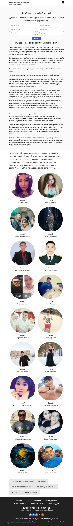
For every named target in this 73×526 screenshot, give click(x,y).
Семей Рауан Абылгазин (22, 323)
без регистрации (30, 492)
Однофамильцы (37, 504)
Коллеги (19, 501)
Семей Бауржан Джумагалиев (22, 425)
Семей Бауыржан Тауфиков (22, 222)
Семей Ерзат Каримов (50, 323)
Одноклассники (34, 501)
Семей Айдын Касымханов (50, 458)
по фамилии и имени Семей (22, 481)
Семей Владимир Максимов (22, 256)
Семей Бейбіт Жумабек (22, 458)
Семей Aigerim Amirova (50, 357)
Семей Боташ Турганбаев (50, 425)
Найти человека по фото (46, 43)
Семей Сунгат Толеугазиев (50, 256)
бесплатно (15, 492)
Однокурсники (51, 501)
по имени (42, 481)
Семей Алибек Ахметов (22, 290)
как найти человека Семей (21, 487)
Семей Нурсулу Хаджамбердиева (22, 391)
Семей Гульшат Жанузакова (50, 391)
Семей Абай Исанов (50, 290)
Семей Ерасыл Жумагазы (50, 222)
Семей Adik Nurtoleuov (22, 357)
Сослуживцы (20, 504)
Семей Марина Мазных (50, 188)
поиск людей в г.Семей (46, 487)
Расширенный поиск (24, 43)
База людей (53, 504)
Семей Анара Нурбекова (22, 188)
